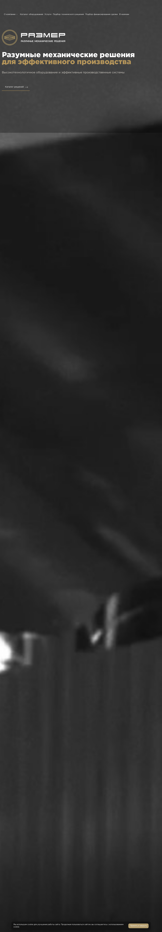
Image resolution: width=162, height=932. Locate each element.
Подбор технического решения (68, 14)
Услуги (48, 14)
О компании (11, 14)
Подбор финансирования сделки (101, 14)
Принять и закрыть (138, 926)
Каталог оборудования (31, 14)
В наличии (124, 14)
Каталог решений (14, 87)
